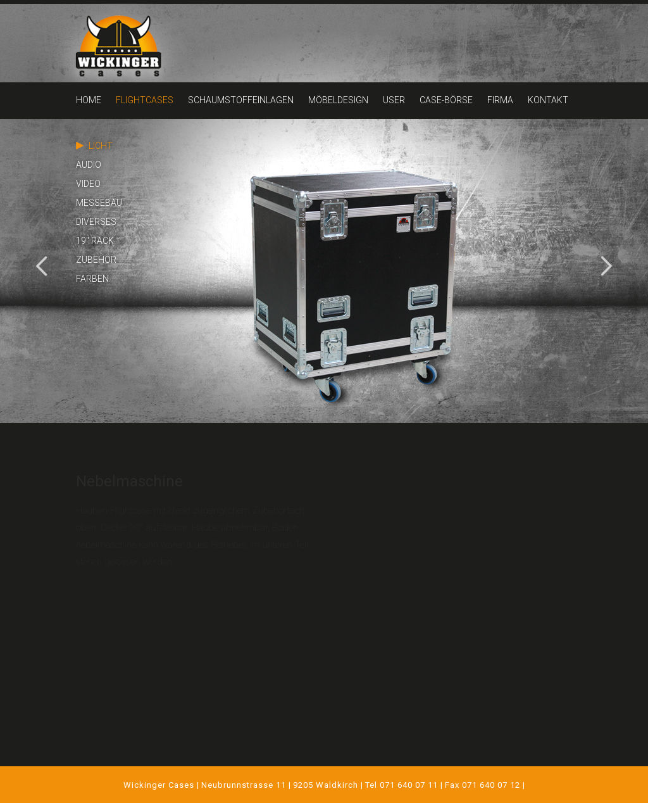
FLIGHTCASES (144, 100)
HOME (88, 100)
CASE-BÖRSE (446, 100)
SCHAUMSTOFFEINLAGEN (241, 100)
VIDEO (88, 184)
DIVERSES (96, 222)
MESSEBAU (99, 203)
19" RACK (95, 241)
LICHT (101, 146)
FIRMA (500, 100)
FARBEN (92, 279)
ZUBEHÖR (96, 260)
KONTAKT (548, 100)
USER (394, 100)
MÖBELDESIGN (338, 100)
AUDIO (88, 165)
